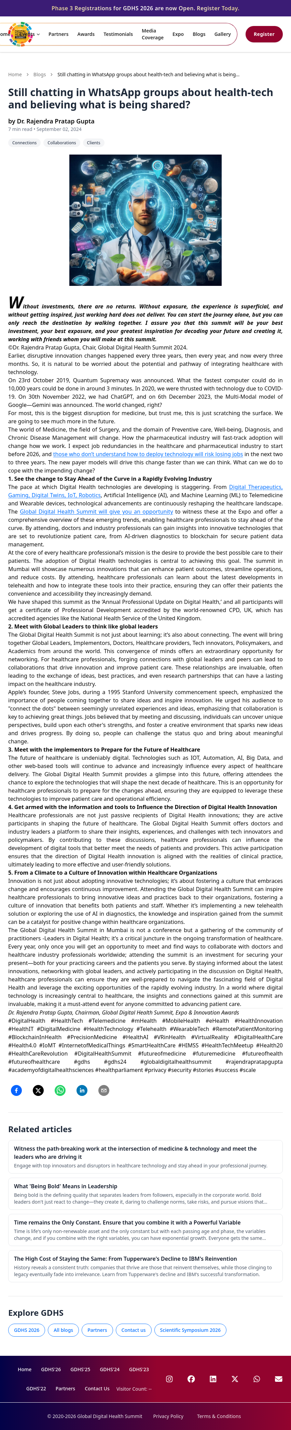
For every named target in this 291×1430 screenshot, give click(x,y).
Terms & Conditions (219, 1416)
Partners (58, 34)
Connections (24, 143)
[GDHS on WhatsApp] (257, 1379)
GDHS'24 (110, 1369)
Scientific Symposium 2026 (190, 1330)
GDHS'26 (51, 1369)
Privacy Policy (168, 1416)
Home (15, 74)
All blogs (63, 1330)
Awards (86, 34)
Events (30, 34)
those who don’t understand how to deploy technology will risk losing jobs (148, 454)
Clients (93, 143)
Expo (178, 34)
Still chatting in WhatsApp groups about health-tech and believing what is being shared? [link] (146, 74)
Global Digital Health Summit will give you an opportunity (96, 511)
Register (264, 34)
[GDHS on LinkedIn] (213, 1379)
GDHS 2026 (26, 1330)
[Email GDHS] (279, 1379)
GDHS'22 (36, 1388)
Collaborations (61, 143)
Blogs (199, 34)
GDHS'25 (80, 1369)
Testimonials (118, 34)
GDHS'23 (139, 1369)
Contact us (134, 1330)
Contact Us (97, 1388)
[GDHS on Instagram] (169, 1379)
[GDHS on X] (235, 1379)
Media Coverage (153, 34)
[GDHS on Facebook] (191, 1379)
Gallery (222, 34)
